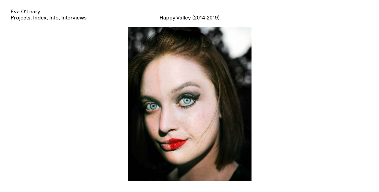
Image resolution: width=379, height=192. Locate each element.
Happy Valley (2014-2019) (189, 18)
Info (54, 18)
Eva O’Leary (25, 12)
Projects (20, 18)
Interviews (74, 18)
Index (40, 18)
